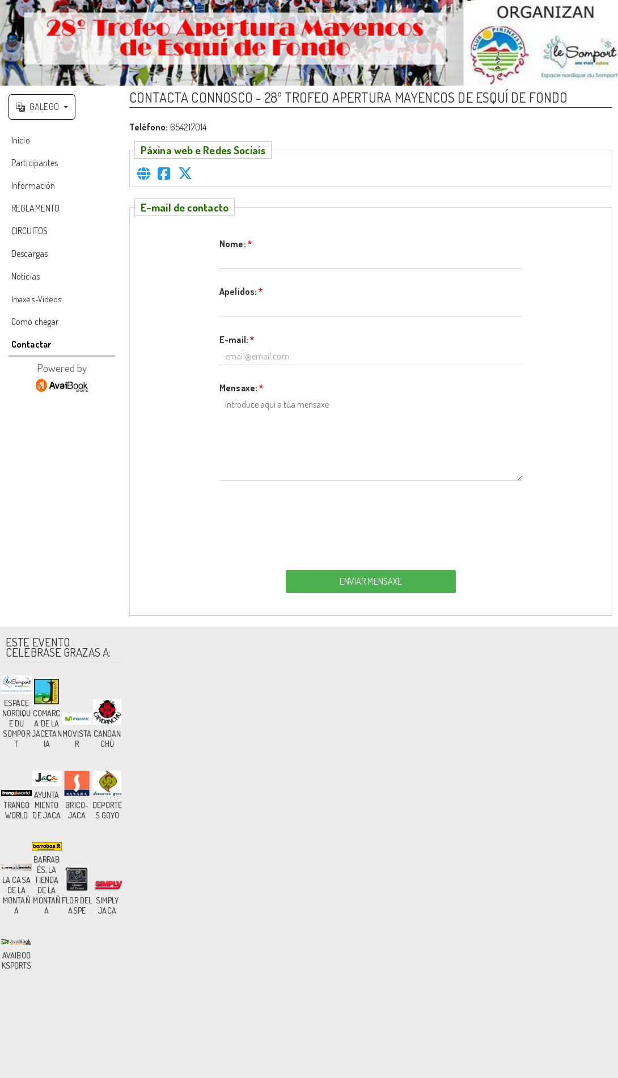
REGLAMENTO (35, 208)
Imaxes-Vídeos (36, 299)
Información (33, 185)
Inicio (20, 140)
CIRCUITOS (29, 230)
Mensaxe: (241, 388)
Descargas (29, 253)
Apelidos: (241, 291)
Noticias (25, 276)
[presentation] (371, 522)
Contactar (31, 344)
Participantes (34, 162)
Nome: (235, 244)
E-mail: (236, 339)
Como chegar (34, 321)
